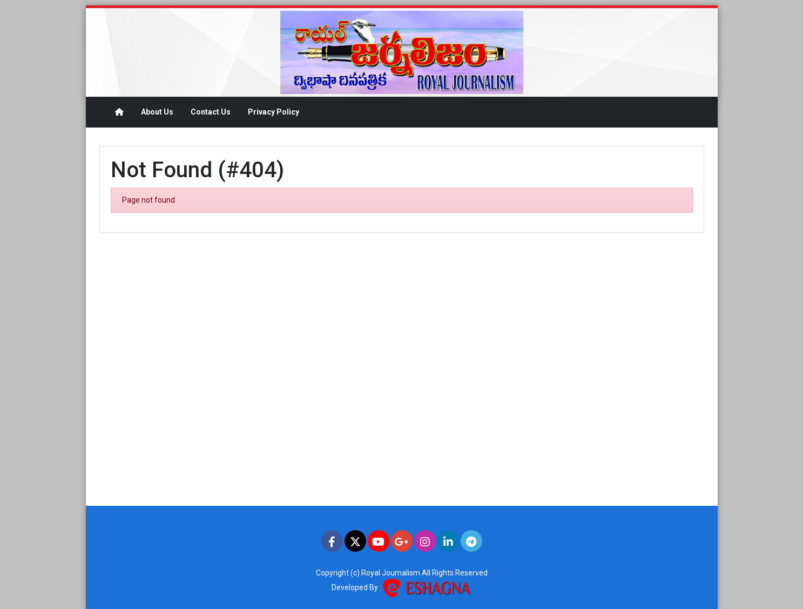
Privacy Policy (273, 112)
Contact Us (211, 112)
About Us (157, 112)
